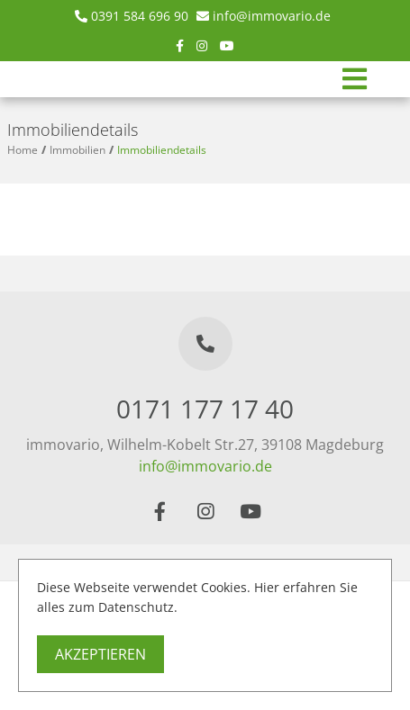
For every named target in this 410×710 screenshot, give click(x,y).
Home (22, 149)
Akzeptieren (100, 654)
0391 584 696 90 (139, 15)
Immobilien (77, 149)
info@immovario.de (272, 15)
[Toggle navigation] (355, 79)
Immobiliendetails (161, 149)
